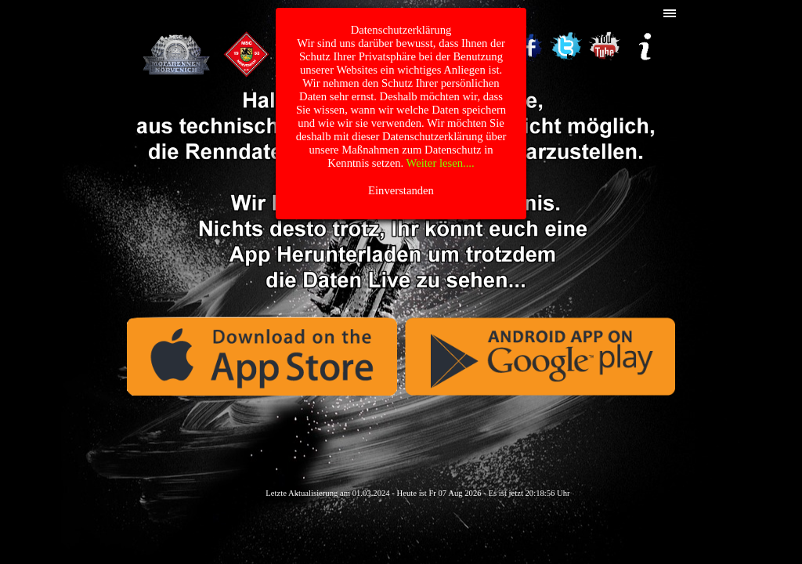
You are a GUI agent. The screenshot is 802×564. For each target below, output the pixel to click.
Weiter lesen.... (440, 163)
